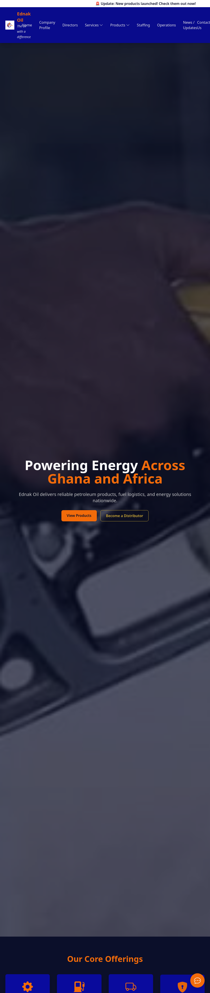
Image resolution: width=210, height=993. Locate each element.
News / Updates (190, 25)
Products (120, 25)
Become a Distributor (124, 515)
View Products (79, 515)
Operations (166, 25)
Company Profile (47, 25)
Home (27, 25)
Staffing (143, 25)
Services (94, 25)
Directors (70, 25)
